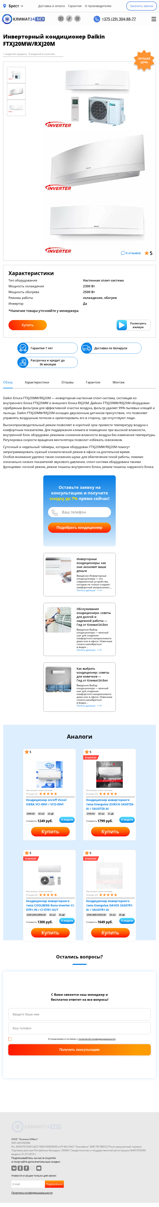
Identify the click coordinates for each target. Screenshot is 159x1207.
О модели (67, 819)
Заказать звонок (141, 6)
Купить (28, 325)
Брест (16, 6)
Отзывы (67, 382)
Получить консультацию (79, 1049)
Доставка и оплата (51, 6)
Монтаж (119, 382)
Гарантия (75, 6)
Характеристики (37, 382)
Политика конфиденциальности (32, 1193)
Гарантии (93, 382)
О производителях (98, 6)
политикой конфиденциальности (97, 1038)
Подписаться (54, 1184)
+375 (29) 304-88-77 (119, 18)
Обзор (8, 382)
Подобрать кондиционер (79, 528)
